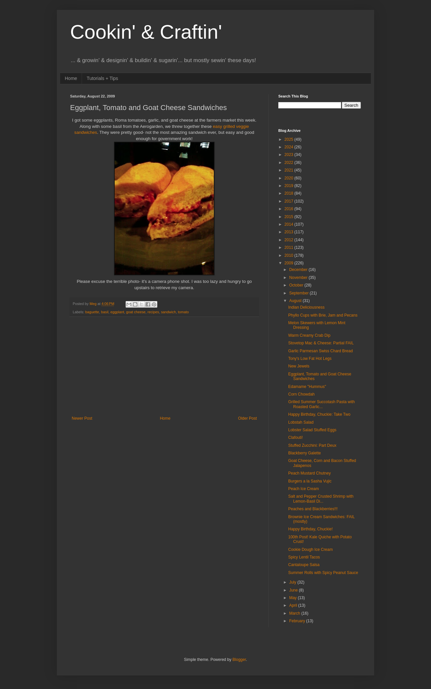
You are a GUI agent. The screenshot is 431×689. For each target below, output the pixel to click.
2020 (289, 178)
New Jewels (298, 366)
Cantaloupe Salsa (304, 564)
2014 (289, 224)
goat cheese (136, 312)
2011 (289, 247)
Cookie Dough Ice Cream (310, 549)
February (297, 621)
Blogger (239, 659)
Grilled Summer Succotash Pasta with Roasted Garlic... (321, 404)
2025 (289, 139)
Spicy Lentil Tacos (304, 557)
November (299, 277)
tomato (183, 312)
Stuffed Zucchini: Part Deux (312, 445)
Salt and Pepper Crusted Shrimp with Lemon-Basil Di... (320, 498)
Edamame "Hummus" (307, 386)
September (299, 293)
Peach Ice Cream (303, 488)
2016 (289, 209)
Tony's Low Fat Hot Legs (310, 358)
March (295, 613)
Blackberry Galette (304, 453)
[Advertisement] (164, 366)
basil (104, 312)
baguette (92, 312)
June (294, 590)
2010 (289, 255)
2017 (289, 201)
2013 (289, 232)
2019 (289, 185)
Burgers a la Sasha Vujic (310, 481)
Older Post (247, 418)
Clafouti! (295, 437)
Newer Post (82, 418)
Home (71, 78)
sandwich (168, 312)
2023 (289, 154)
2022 (289, 162)
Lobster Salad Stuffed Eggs (312, 430)
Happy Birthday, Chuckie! (310, 529)
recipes (153, 312)
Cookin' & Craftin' (146, 32)
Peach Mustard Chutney (309, 473)
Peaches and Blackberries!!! (312, 509)
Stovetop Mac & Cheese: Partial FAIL (321, 343)
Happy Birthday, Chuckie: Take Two (319, 414)
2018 (289, 193)
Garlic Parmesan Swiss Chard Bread (320, 351)
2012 (289, 240)
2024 (289, 147)
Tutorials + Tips (102, 78)
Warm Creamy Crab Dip (309, 335)
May (293, 597)
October (296, 285)
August (296, 300)
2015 (289, 216)
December (299, 269)
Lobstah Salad (301, 422)
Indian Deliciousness (306, 307)
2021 (289, 170)
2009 (289, 263)
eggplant (117, 312)
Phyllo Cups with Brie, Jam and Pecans (322, 315)
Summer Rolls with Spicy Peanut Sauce (323, 572)
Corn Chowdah (301, 394)
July (293, 582)
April (293, 605)
